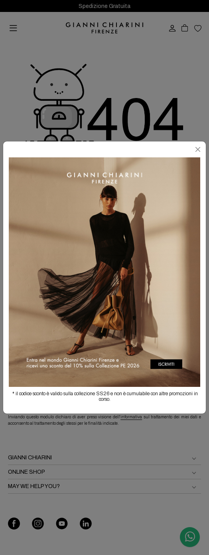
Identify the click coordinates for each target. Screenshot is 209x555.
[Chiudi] (198, 149)
